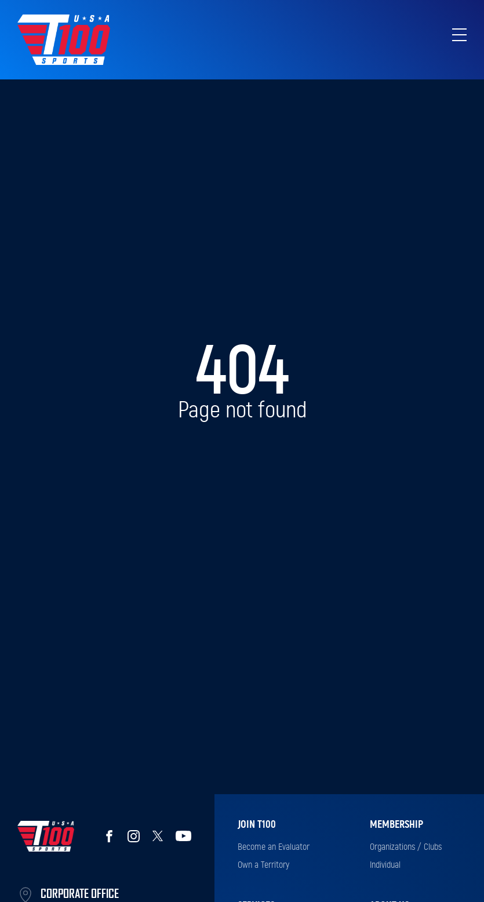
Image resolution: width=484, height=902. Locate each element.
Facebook (109, 836)
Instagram (133, 836)
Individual (385, 865)
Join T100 (257, 825)
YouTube (183, 836)
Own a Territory (263, 865)
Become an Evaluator (274, 847)
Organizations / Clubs (406, 847)
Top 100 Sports (63, 40)
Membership (396, 825)
